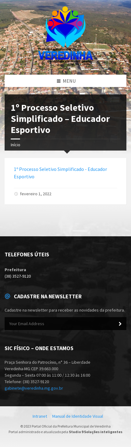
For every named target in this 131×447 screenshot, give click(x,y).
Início (15, 144)
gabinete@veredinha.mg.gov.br (34, 388)
